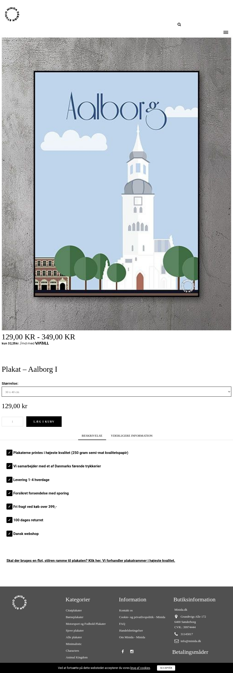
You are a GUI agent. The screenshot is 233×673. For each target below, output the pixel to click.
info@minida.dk (191, 641)
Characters (72, 650)
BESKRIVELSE (92, 435)
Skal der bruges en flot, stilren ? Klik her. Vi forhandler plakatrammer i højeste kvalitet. (90, 560)
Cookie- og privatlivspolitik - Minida (142, 617)
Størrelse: (10, 383)
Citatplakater (74, 610)
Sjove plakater (75, 630)
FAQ (122, 624)
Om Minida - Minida (132, 637)
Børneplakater (74, 617)
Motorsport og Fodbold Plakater (86, 624)
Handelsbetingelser (131, 630)
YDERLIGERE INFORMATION (131, 435)
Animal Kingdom (76, 657)
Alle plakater (74, 637)
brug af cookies (140, 668)
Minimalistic (73, 644)
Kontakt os (126, 610)
